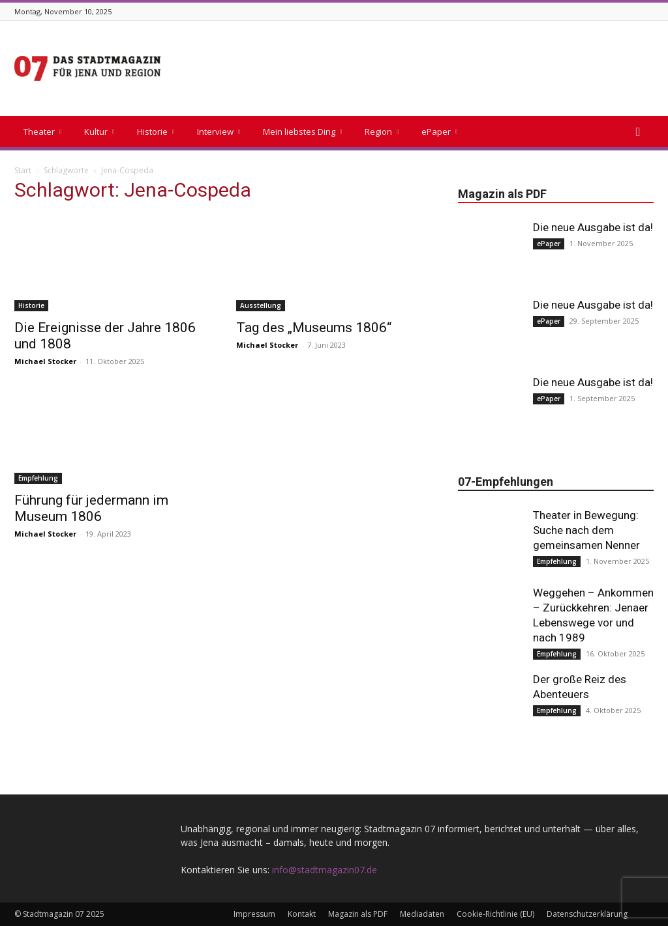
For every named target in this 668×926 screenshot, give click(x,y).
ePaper (439, 131)
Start (22, 170)
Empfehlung (38, 478)
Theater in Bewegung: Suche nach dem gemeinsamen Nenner (586, 530)
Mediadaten (422, 913)
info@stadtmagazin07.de (324, 869)
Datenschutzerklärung (587, 913)
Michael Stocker (45, 361)
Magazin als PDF (357, 913)
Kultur (99, 131)
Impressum (254, 913)
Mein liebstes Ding (302, 131)
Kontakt (302, 913)
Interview (218, 131)
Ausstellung (260, 305)
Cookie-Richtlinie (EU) (495, 913)
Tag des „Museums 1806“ (313, 327)
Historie (155, 131)
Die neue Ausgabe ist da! (593, 227)
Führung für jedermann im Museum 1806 (91, 508)
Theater (42, 131)
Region (382, 131)
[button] (638, 132)
